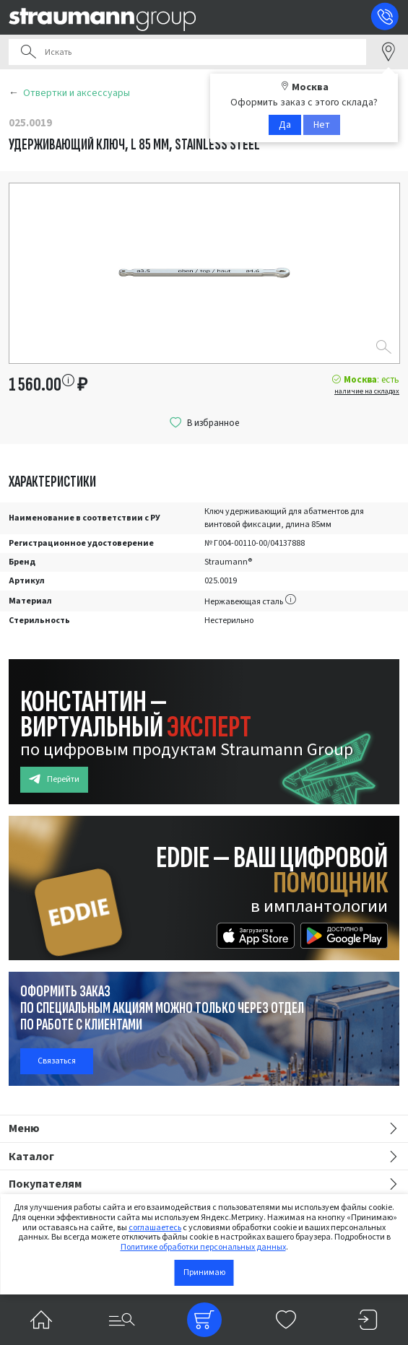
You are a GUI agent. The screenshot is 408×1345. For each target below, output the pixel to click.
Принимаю (204, 1272)
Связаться (57, 1061)
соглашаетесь (155, 1228)
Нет (321, 125)
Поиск (28, 52)
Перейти (54, 779)
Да (285, 125)
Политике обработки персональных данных (203, 1247)
